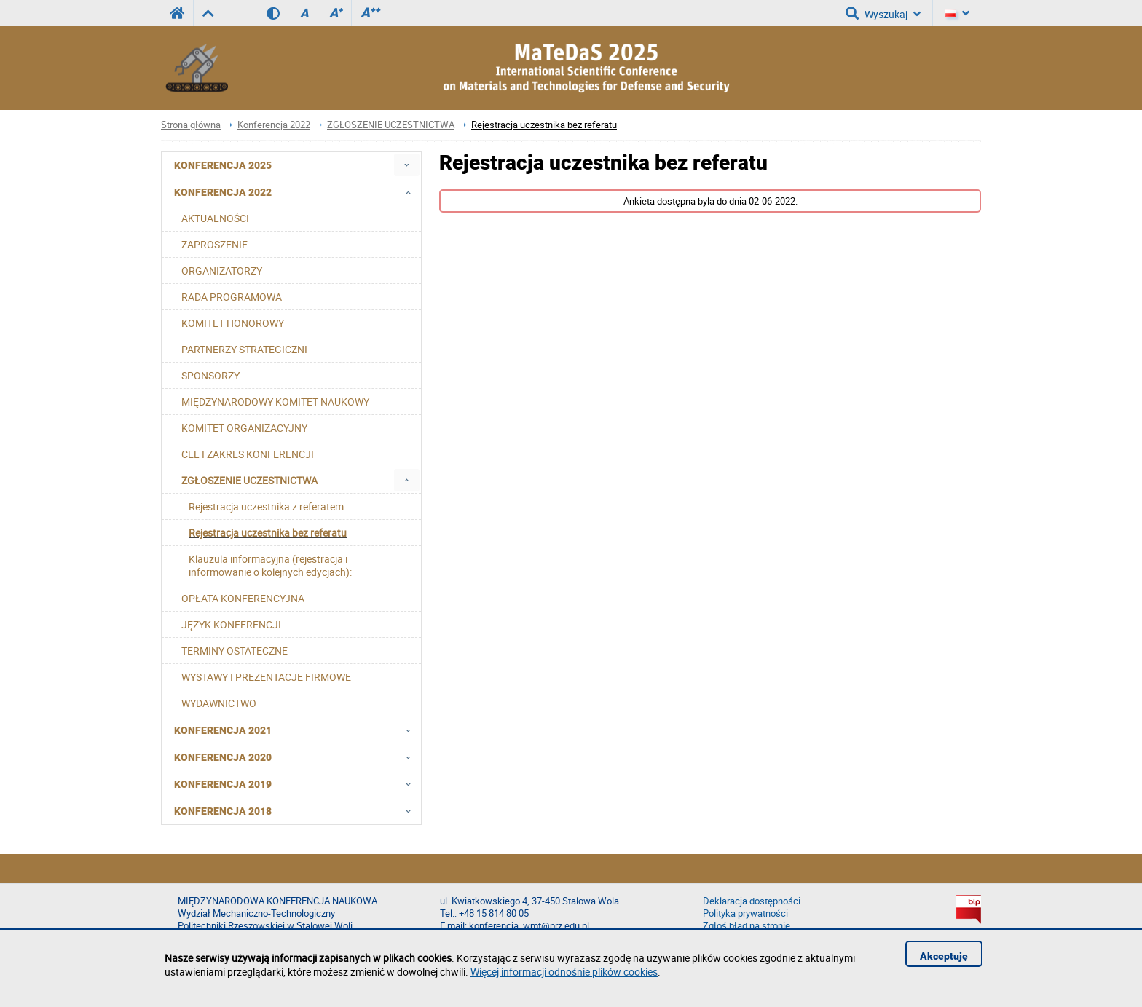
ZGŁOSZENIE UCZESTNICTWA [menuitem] (249, 480)
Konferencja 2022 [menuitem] (297, 191)
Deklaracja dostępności (751, 901)
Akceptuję (944, 956)
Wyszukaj (883, 13)
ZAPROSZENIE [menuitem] (214, 244)
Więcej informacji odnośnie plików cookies (564, 972)
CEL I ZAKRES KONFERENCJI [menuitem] (247, 454)
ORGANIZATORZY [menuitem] (221, 270)
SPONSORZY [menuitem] (210, 375)
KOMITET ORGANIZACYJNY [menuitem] (244, 428)
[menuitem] (407, 165)
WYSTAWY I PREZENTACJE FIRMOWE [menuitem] (266, 677)
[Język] (957, 13)
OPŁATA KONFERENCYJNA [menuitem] (242, 598)
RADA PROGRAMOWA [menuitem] (231, 297)
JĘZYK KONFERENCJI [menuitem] (231, 624)
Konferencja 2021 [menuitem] (297, 729)
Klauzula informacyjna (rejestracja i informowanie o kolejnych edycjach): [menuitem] (270, 565)
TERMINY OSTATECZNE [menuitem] (234, 650)
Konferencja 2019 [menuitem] (297, 783)
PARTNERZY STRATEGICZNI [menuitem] (244, 349)
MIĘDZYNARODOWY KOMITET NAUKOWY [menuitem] (275, 401)
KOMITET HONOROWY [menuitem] (232, 323)
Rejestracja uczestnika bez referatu (544, 125)
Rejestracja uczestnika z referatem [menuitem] (266, 506)
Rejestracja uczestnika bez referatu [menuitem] (268, 533)
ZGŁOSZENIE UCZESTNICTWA (390, 125)
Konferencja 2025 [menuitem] (223, 165)
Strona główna (191, 125)
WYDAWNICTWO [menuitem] (218, 703)
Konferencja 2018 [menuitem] (297, 810)
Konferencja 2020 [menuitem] (297, 756)
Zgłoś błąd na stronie (746, 926)
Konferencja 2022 (273, 125)
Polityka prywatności (745, 913)
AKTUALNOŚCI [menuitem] (215, 218)
